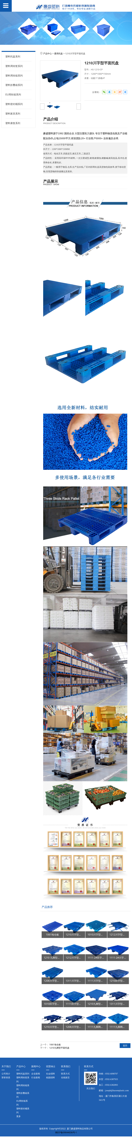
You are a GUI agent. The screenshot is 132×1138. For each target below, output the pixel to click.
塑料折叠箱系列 (14, 85)
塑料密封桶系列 (14, 104)
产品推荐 (47, 907)
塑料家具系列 (12, 113)
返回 (125, 1045)
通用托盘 (58, 53)
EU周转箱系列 (13, 94)
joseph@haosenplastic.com (117, 1090)
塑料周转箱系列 (14, 75)
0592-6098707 (111, 1074)
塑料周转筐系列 (14, 66)
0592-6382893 (111, 1085)
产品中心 (47, 53)
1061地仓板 (55, 1044)
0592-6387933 (111, 1079)
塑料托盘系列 (12, 56)
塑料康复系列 (12, 123)
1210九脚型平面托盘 (59, 1047)
